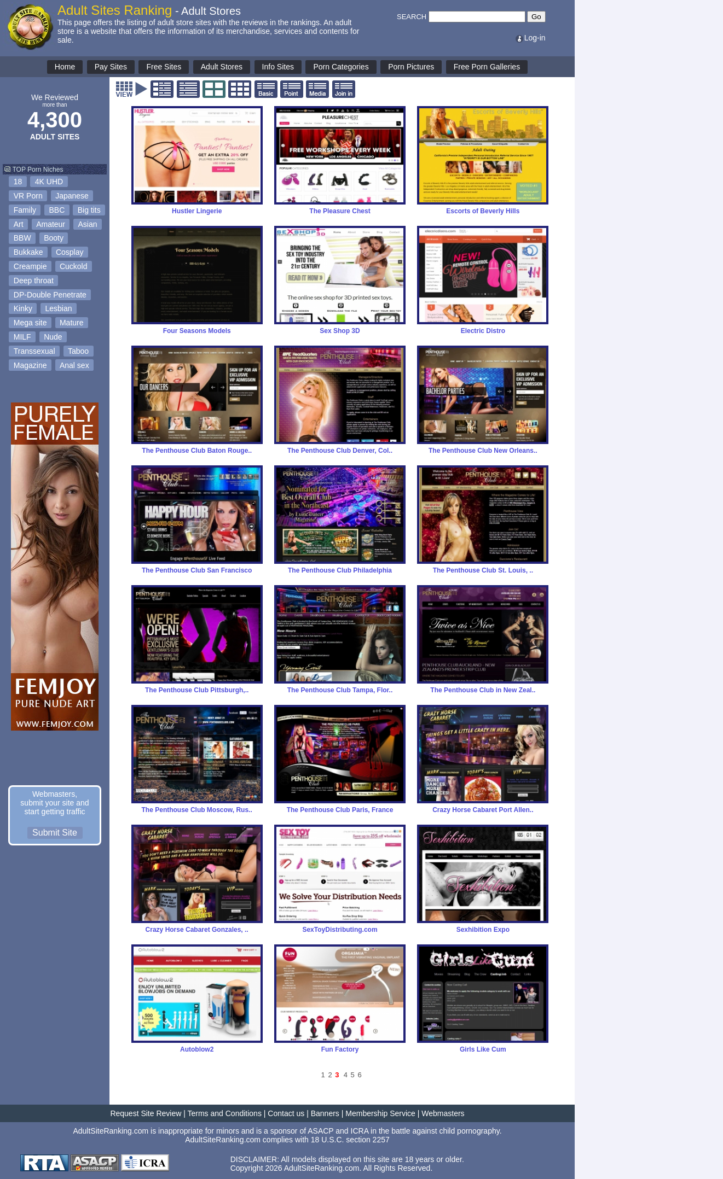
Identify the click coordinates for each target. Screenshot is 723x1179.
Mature (72, 322)
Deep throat (34, 280)
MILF (22, 336)
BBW (22, 238)
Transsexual (34, 351)
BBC (57, 210)
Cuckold (74, 266)
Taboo (78, 351)
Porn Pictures (411, 66)
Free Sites (163, 66)
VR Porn (28, 195)
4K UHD (49, 181)
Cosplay (70, 252)
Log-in (530, 37)
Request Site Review (145, 1113)
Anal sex (74, 365)
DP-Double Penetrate (50, 294)
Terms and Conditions (225, 1113)
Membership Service (380, 1113)
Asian (87, 224)
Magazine (30, 365)
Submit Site (54, 832)
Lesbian (58, 308)
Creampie (30, 266)
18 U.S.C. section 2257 (350, 1139)
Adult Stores (221, 66)
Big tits (89, 210)
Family (25, 210)
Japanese (72, 195)
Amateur (50, 224)
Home (65, 66)
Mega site (30, 322)
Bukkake (28, 252)
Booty (53, 238)
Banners (325, 1113)
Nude (53, 336)
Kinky (23, 308)
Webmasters (442, 1113)
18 (18, 181)
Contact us (286, 1113)
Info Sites (278, 66)
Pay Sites (111, 66)
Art (19, 224)
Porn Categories (340, 66)
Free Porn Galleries (487, 66)
